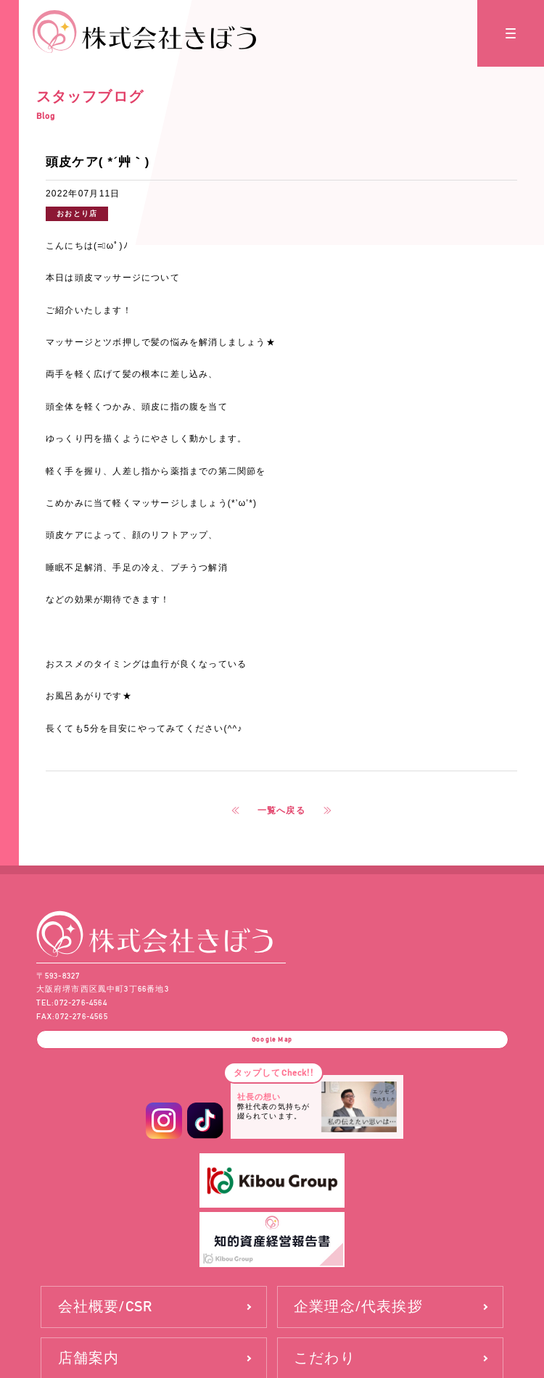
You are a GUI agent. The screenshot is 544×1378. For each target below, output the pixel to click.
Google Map (272, 1046)
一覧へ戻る (281, 810)
